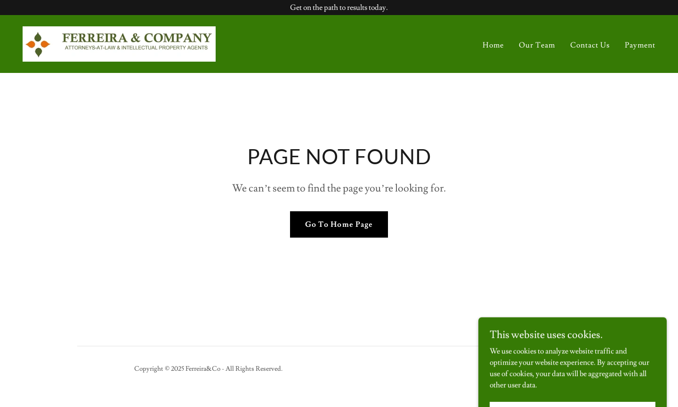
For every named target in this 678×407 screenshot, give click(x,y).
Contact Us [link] (590, 45)
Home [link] (493, 45)
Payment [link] (640, 45)
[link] (119, 42)
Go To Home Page (338, 224)
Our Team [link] (537, 45)
